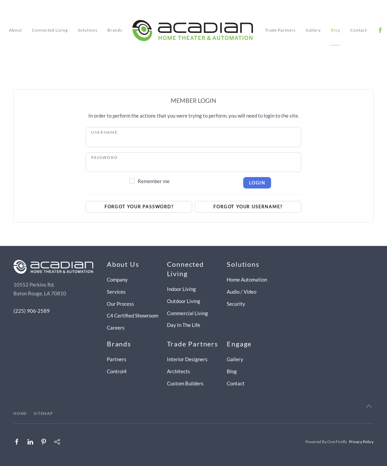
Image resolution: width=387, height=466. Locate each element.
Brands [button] (115, 30)
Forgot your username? (248, 206)
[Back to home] (193, 30)
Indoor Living (181, 289)
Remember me (154, 181)
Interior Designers (187, 359)
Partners (116, 359)
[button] (369, 406)
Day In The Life (183, 325)
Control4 (117, 371)
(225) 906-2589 (31, 311)
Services (116, 292)
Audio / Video (241, 292)
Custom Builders (185, 383)
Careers (116, 328)
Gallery (313, 30)
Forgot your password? (139, 206)
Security (236, 304)
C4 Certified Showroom (132, 315)
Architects (178, 371)
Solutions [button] (87, 30)
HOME (20, 413)
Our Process (120, 304)
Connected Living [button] (50, 30)
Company (117, 280)
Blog (335, 30)
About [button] (15, 30)
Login (257, 182)
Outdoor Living (183, 301)
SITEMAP (43, 413)
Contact (358, 30)
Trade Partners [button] (280, 30)
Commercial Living (187, 313)
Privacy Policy (361, 441)
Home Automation (247, 280)
